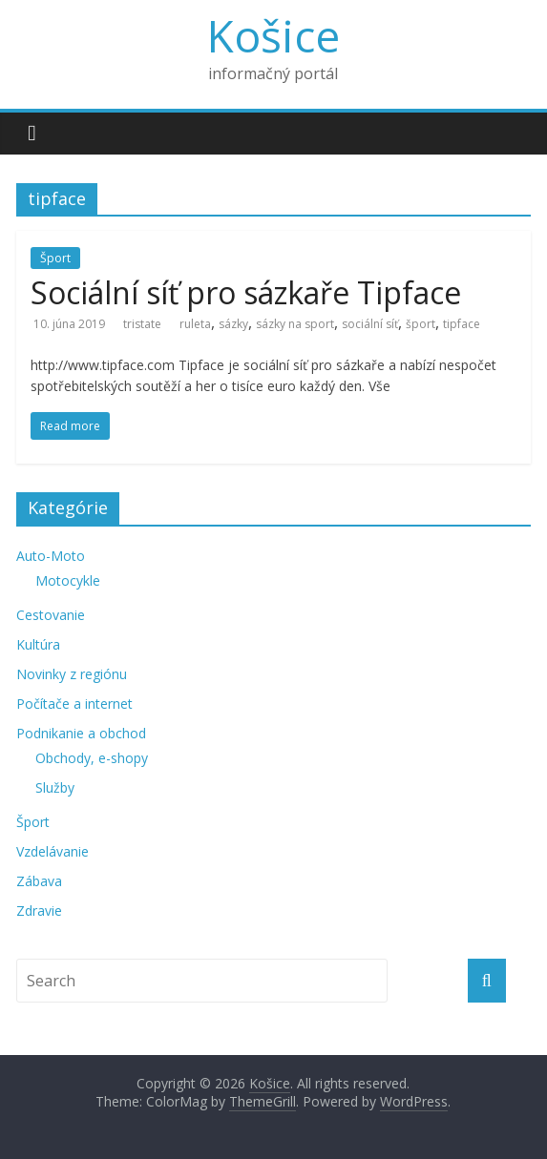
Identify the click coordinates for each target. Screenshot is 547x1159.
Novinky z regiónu (71, 674)
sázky (233, 324)
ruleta (195, 324)
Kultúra (38, 644)
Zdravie (39, 910)
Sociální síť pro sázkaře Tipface (246, 292)
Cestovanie (50, 615)
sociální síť (370, 324)
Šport (55, 258)
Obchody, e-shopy (91, 758)
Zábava (39, 881)
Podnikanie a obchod (81, 733)
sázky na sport (295, 324)
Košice (273, 35)
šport (420, 324)
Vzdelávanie (52, 851)
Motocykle (67, 580)
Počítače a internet (74, 703)
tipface (461, 324)
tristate (142, 324)
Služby (54, 787)
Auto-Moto (50, 556)
